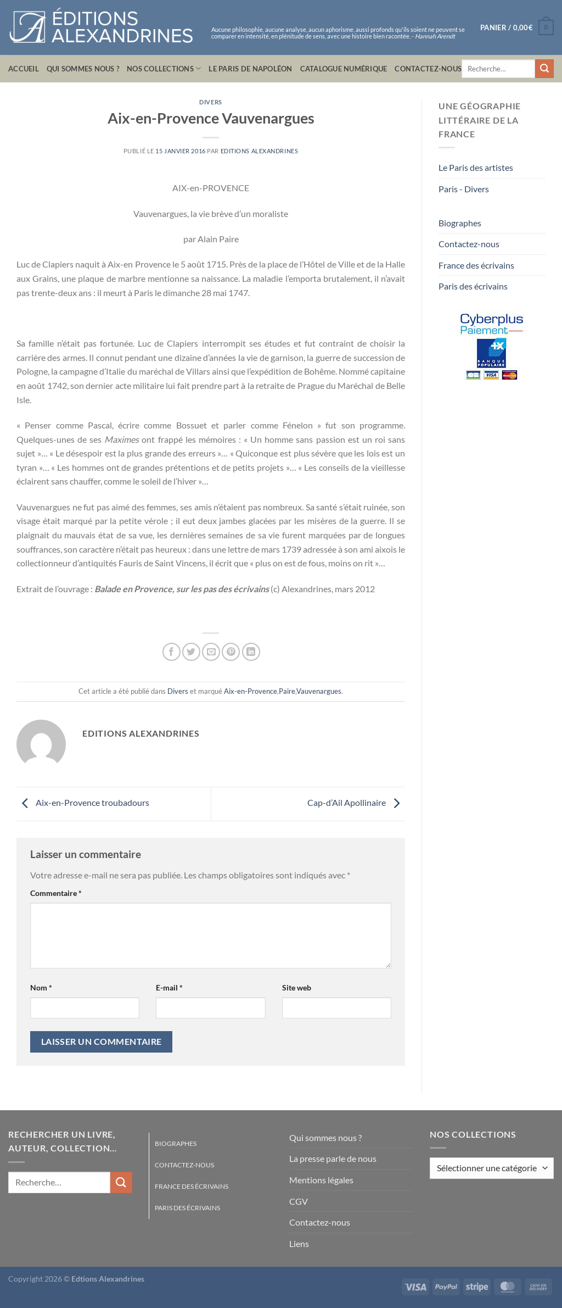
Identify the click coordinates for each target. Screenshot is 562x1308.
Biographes (460, 223)
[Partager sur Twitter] (191, 652)
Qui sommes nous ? (83, 68)
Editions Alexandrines (260, 150)
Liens (299, 1243)
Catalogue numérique (343, 68)
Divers (210, 101)
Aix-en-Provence (250, 691)
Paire (287, 691)
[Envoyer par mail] (211, 652)
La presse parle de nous (332, 1158)
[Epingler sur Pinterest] (231, 652)
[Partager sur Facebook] (171, 652)
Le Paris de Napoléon (250, 68)
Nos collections (164, 68)
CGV (298, 1201)
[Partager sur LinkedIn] (251, 652)
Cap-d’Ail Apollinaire (356, 802)
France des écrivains (476, 265)
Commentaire (56, 893)
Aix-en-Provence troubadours (82, 802)
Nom (41, 987)
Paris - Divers (464, 188)
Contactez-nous (428, 68)
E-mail (169, 987)
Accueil (23, 68)
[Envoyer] (544, 68)
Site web (296, 987)
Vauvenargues (318, 691)
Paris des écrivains (473, 286)
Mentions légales (321, 1180)
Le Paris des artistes (476, 167)
